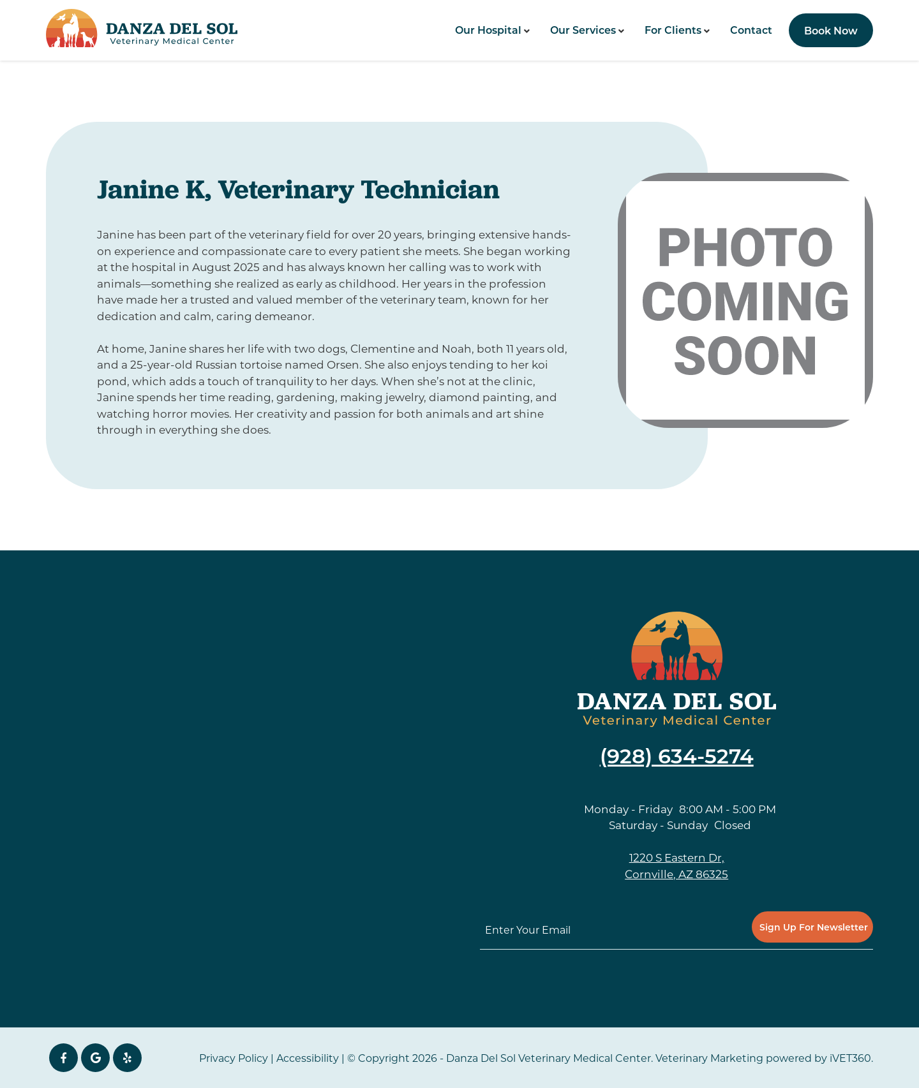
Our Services (583, 29)
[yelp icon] (127, 1057)
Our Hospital (488, 29)
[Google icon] (95, 1057)
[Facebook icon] (63, 1057)
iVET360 (850, 1057)
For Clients (673, 29)
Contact (751, 29)
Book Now (831, 30)
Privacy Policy (233, 1057)
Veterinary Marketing (709, 1057)
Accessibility (307, 1057)
